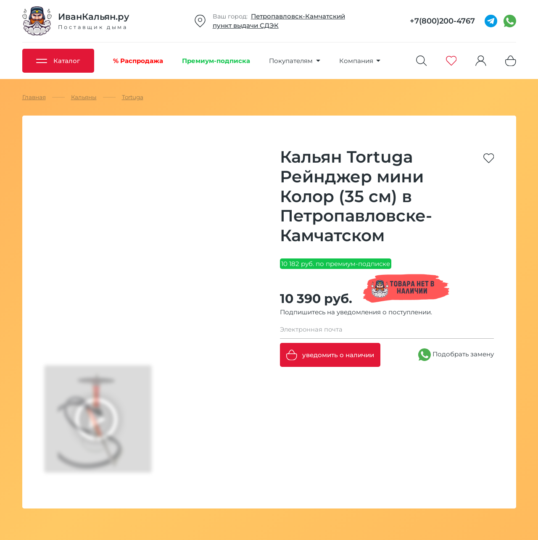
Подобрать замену (456, 354)
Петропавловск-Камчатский (298, 16)
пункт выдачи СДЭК (246, 25)
